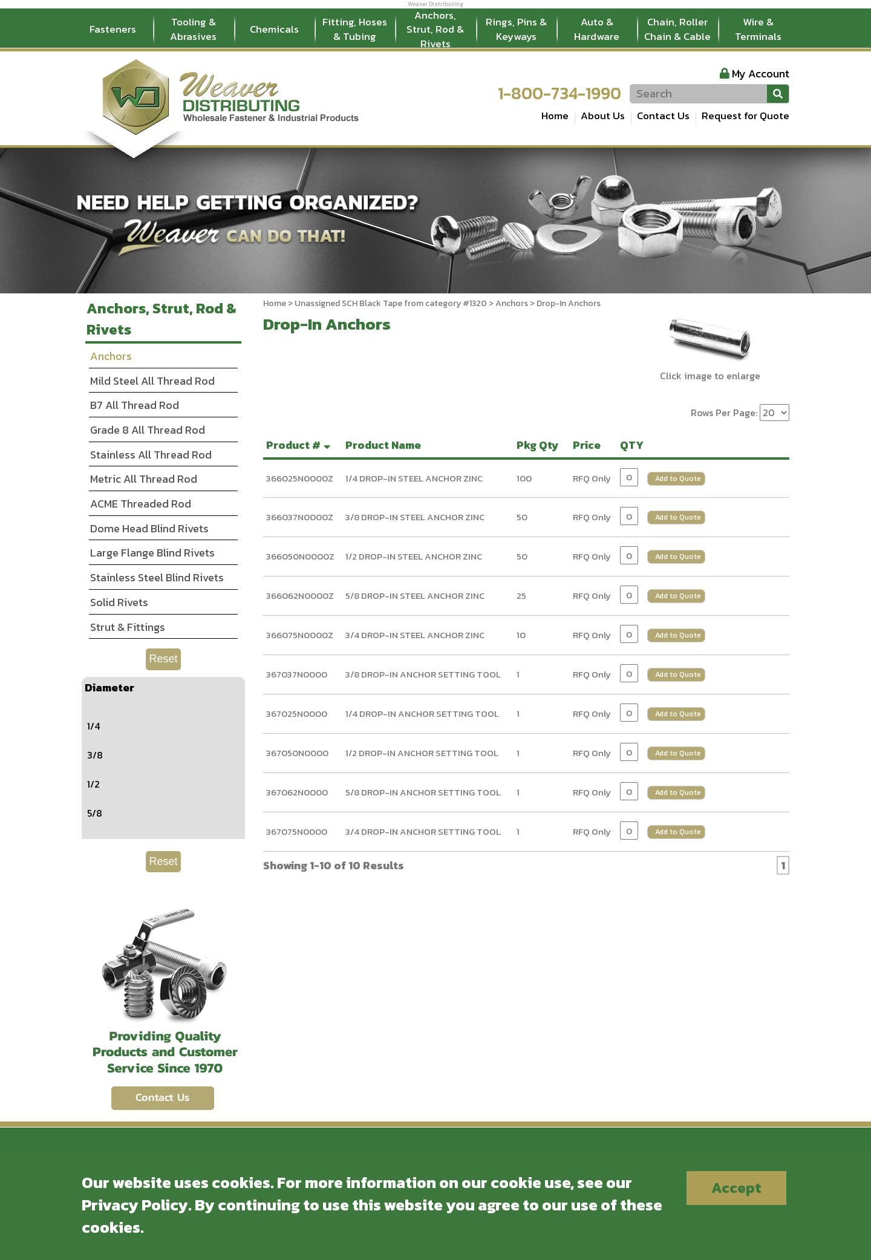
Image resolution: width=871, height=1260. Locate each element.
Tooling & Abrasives (193, 29)
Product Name (385, 445)
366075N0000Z (299, 635)
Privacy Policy (135, 1204)
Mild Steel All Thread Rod (152, 381)
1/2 (93, 784)
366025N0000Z (299, 478)
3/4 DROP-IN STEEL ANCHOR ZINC (414, 635)
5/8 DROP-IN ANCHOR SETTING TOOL (423, 792)
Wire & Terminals (758, 29)
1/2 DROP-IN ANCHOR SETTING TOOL (421, 753)
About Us (603, 115)
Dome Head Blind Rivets (149, 528)
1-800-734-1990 (559, 93)
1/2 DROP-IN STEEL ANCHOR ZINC (413, 556)
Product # (299, 445)
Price (589, 445)
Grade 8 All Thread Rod (147, 430)
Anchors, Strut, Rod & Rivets (435, 29)
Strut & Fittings (127, 627)
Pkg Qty (540, 445)
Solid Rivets (119, 602)
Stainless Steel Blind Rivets (157, 577)
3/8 (95, 755)
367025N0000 (296, 713)
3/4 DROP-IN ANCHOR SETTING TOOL (423, 831)
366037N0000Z (299, 517)
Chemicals (274, 29)
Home (555, 115)
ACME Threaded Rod (140, 503)
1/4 (93, 726)
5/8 (94, 813)
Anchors (511, 303)
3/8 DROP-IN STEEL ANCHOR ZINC (414, 517)
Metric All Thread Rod (143, 479)
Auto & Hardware (596, 29)
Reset (163, 659)
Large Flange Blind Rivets (152, 552)
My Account (760, 73)
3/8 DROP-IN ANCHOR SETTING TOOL (423, 674)
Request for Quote (745, 115)
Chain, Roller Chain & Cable (677, 29)
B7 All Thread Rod (134, 405)
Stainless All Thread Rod (151, 454)
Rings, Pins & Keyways (516, 29)
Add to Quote (678, 478)
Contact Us (663, 115)
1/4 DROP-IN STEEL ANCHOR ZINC (414, 478)
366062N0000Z (300, 595)
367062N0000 (297, 792)
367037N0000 (296, 674)
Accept (736, 1187)
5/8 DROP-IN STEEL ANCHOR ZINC (414, 595)
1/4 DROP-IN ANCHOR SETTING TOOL (422, 713)
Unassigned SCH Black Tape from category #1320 (391, 303)
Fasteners (113, 29)
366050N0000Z (300, 556)
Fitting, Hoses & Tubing (354, 29)
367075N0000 (296, 831)
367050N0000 (297, 753)
